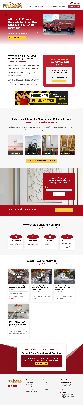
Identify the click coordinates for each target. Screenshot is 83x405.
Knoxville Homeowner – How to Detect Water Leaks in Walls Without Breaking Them (17, 320)
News (61, 287)
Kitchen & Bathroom (32, 153)
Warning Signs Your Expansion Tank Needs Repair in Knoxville (40, 284)
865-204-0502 (55, 70)
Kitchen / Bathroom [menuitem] (44, 6)
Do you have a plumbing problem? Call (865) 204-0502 (41, 160)
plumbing (37, 65)
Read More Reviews (59, 190)
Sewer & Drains (65, 153)
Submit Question (74, 6)
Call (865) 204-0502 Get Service (17, 37)
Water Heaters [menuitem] (54, 6)
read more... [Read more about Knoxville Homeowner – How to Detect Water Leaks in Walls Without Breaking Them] (12, 333)
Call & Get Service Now (59, 80)
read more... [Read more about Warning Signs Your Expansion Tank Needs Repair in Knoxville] (35, 296)
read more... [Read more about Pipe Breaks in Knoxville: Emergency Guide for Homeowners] (57, 296)
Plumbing (38, 287)
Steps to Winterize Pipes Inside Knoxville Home (18, 283)
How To (16, 286)
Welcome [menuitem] (30, 6)
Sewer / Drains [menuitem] (62, 6)
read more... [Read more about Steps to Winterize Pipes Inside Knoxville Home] (12, 295)
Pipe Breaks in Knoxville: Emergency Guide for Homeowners (63, 284)
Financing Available (48, 3)
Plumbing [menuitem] (36, 6)
